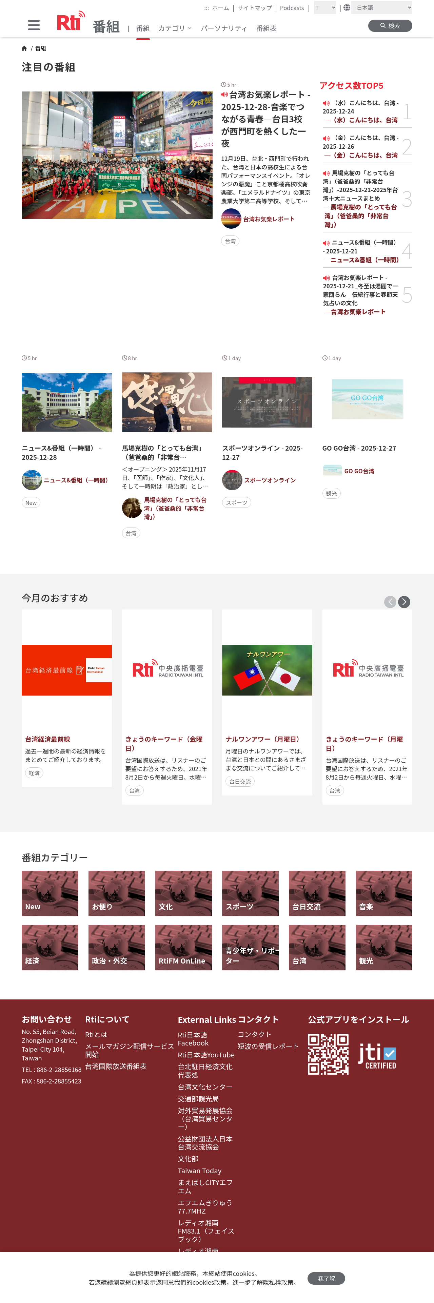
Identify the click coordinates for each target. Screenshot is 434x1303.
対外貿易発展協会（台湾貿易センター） (205, 1118)
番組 (143, 28)
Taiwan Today (199, 1170)
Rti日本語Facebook (193, 1039)
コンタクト (259, 1019)
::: (206, 7)
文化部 (188, 1159)
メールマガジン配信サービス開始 (129, 1050)
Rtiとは (96, 1035)
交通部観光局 (198, 1099)
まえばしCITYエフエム (205, 1186)
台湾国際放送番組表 (116, 1066)
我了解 (326, 1278)
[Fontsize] (325, 7)
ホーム (223, 7)
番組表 (266, 28)
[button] (404, 602)
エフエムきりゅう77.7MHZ (205, 1207)
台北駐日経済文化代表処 (205, 1070)
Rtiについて (108, 1019)
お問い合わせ (47, 1019)
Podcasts (294, 7)
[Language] (381, 7)
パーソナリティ (224, 28)
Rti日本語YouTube (206, 1055)
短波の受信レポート (268, 1046)
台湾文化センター (205, 1087)
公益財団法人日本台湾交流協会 (205, 1143)
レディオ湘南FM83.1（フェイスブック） (206, 1231)
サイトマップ (257, 7)
